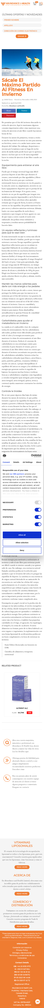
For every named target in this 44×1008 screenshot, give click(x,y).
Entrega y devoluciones (22, 953)
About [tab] (38, 462)
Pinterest (8, 116)
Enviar (22, 36)
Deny (22, 550)
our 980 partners (17, 474)
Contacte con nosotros (22, 947)
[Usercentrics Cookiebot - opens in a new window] (31, 455)
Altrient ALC (22, 708)
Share (6, 111)
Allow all (22, 535)
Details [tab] (16, 462)
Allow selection (22, 543)
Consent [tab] (6, 462)
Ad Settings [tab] (28, 462)
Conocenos (22, 958)
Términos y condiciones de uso (22, 955)
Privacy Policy (22, 950)
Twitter (22, 111)
